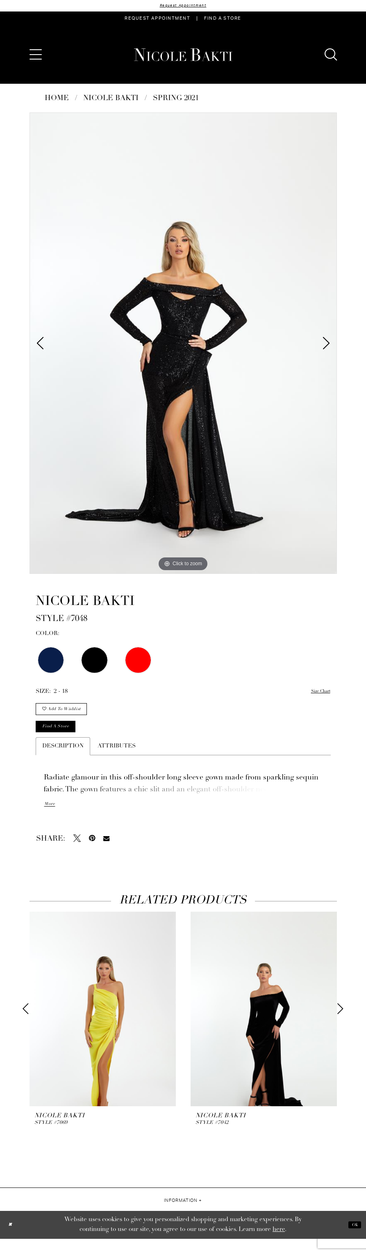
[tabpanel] (183, 345)
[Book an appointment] (157, 20)
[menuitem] (157, 20)
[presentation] (103, 1024)
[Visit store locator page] (222, 20)
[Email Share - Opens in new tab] (106, 853)
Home (57, 100)
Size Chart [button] (316, 693)
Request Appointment (183, 6)
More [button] (51, 819)
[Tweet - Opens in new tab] (77, 853)
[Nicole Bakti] (183, 56)
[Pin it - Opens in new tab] (92, 853)
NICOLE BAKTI (111, 100)
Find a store (62, 739)
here (279, 1245)
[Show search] (330, 56)
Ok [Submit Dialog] (352, 1240)
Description (63, 760)
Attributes (117, 760)
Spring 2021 (176, 100)
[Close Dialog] (12, 1240)
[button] (35, 56)
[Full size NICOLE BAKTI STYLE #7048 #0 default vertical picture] (183, 345)
